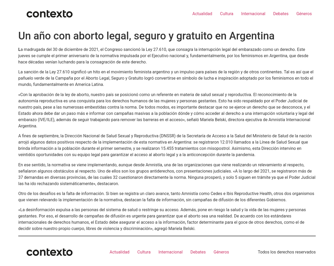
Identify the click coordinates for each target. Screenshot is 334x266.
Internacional (253, 13)
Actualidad (202, 13)
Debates (281, 13)
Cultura (226, 13)
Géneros (304, 13)
